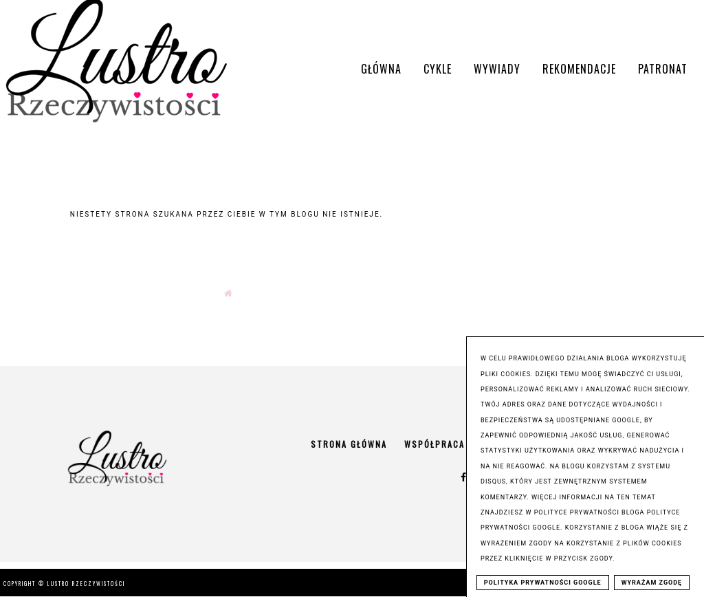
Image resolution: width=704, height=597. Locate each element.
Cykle (438, 69)
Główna (381, 69)
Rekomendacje (579, 69)
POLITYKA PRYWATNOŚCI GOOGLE (543, 582)
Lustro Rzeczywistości (86, 583)
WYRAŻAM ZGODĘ (652, 582)
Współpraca (434, 444)
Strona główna (349, 444)
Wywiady (497, 69)
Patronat (663, 69)
